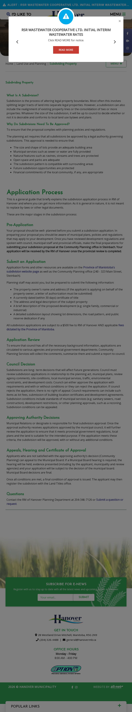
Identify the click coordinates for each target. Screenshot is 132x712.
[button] (17, 42)
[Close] (119, 21)
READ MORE (66, 49)
